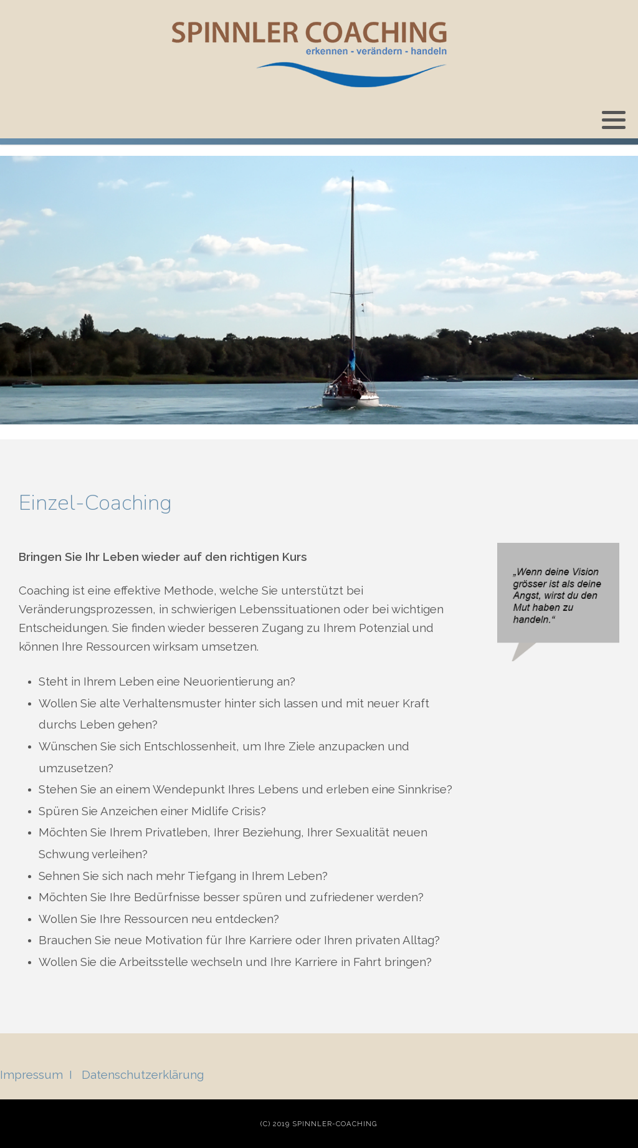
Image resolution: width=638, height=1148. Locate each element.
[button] (614, 119)
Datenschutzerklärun (139, 1074)
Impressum (31, 1074)
